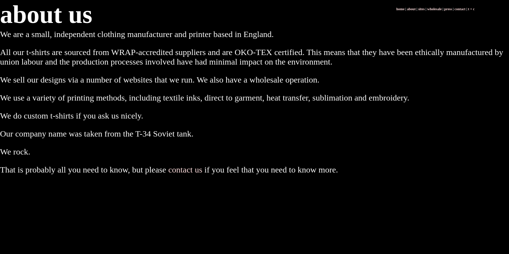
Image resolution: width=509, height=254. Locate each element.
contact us (185, 169)
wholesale (434, 9)
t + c (471, 9)
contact (459, 9)
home (400, 9)
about (411, 9)
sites (421, 9)
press (448, 9)
